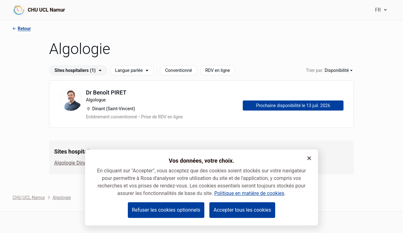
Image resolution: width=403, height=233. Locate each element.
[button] (309, 158)
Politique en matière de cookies (249, 193)
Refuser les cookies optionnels (166, 210)
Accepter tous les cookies (242, 210)
